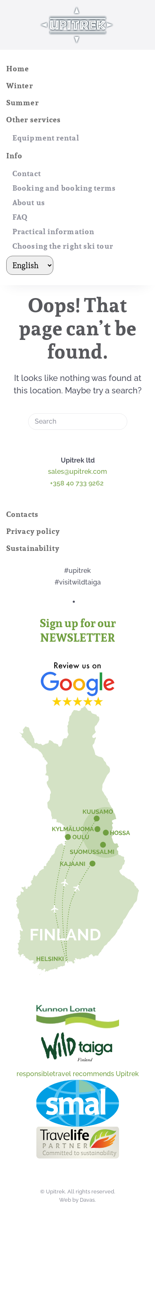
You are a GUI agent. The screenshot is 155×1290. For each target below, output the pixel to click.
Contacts (22, 514)
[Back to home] (77, 25)
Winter (19, 86)
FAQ (20, 217)
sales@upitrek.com (77, 471)
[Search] (77, 421)
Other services (33, 120)
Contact (26, 173)
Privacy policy (33, 531)
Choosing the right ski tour (62, 246)
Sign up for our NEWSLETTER (78, 630)
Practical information (53, 232)
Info (14, 156)
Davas (87, 1200)
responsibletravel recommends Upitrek (78, 1074)
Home (17, 69)
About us (28, 202)
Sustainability (33, 548)
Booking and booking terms (64, 188)
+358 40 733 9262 (77, 483)
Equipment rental (45, 138)
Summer (22, 103)
